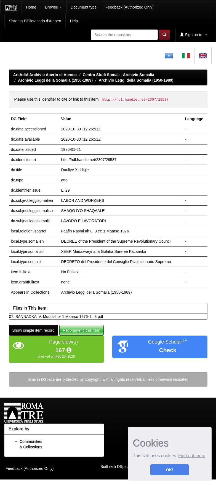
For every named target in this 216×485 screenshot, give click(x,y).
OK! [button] (169, 470)
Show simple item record (33, 330)
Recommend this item (81, 330)
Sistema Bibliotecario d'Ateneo (35, 21)
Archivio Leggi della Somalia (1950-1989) (55, 80)
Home (31, 7)
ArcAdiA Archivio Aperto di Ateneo (45, 75)
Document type (84, 7)
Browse (53, 7)
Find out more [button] (192, 455)
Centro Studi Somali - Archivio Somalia (118, 75)
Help (74, 21)
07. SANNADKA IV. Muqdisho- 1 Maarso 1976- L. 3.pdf (56, 316)
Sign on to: (193, 34)
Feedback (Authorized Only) (129, 7)
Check (167, 350)
